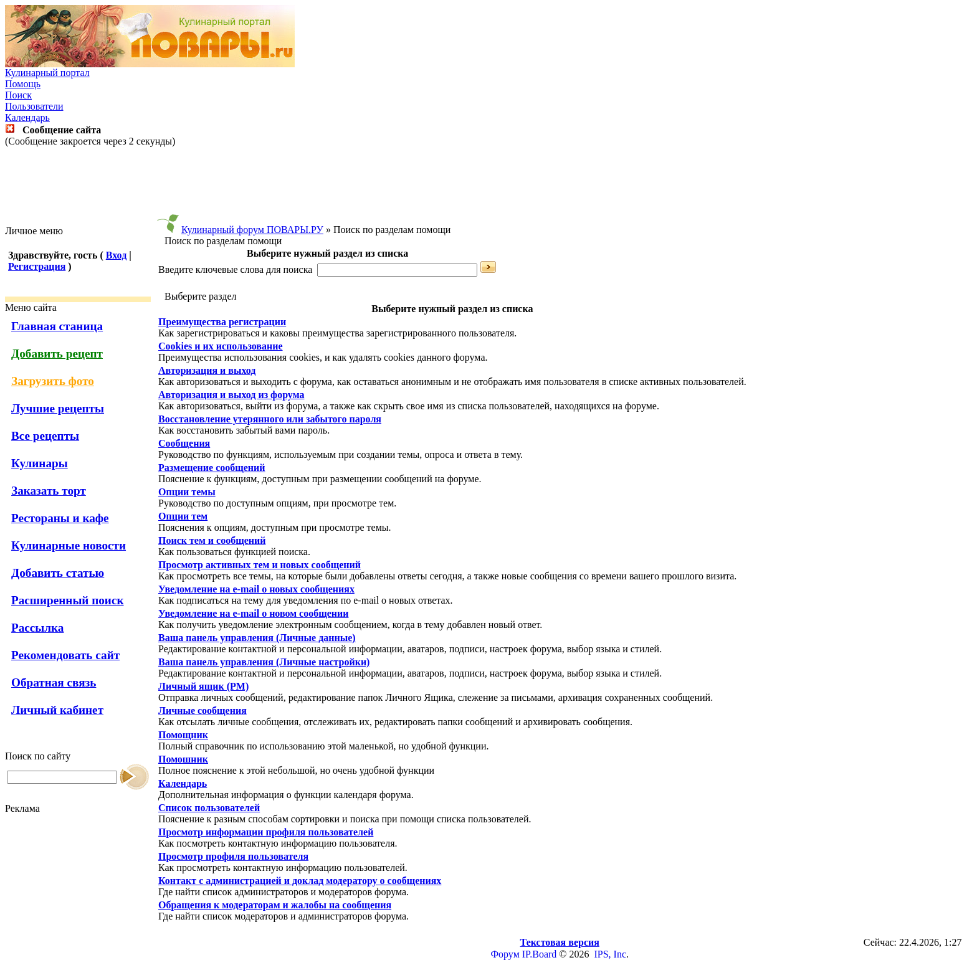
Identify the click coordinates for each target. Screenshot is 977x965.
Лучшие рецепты (57, 408)
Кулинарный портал (47, 72)
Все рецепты (45, 435)
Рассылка (37, 627)
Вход (116, 255)
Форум (504, 954)
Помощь (23, 83)
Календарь (27, 117)
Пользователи (34, 106)
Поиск (18, 95)
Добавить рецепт (57, 353)
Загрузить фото (52, 380)
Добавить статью (57, 572)
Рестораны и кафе (60, 518)
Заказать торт (48, 490)
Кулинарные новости (68, 545)
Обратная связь (53, 682)
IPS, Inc (610, 954)
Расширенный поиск (67, 600)
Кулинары (39, 463)
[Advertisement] (488, 186)
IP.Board (539, 954)
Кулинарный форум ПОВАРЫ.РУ (252, 229)
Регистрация (36, 266)
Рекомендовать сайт (65, 655)
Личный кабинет (57, 709)
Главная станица (57, 326)
